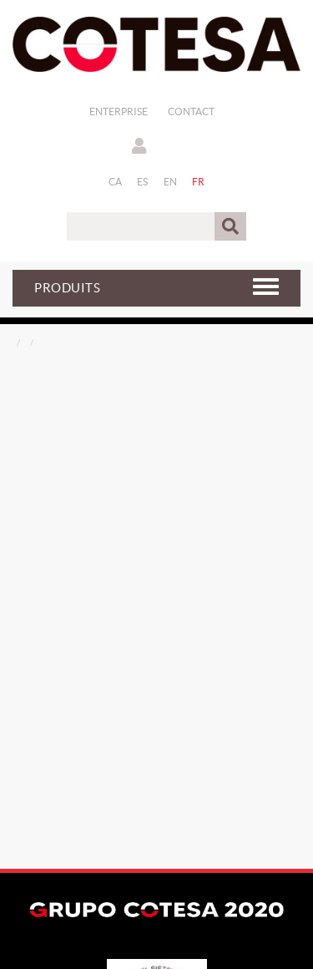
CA (116, 181)
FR (198, 181)
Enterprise (118, 111)
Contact (191, 111)
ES (143, 181)
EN (171, 181)
